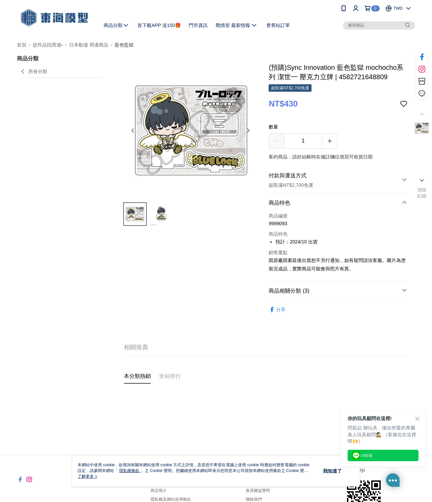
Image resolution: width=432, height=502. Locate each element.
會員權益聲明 (258, 490)
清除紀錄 (422, 193)
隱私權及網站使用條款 (171, 499)
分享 (277, 309)
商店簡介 (159, 490)
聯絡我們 (254, 499)
